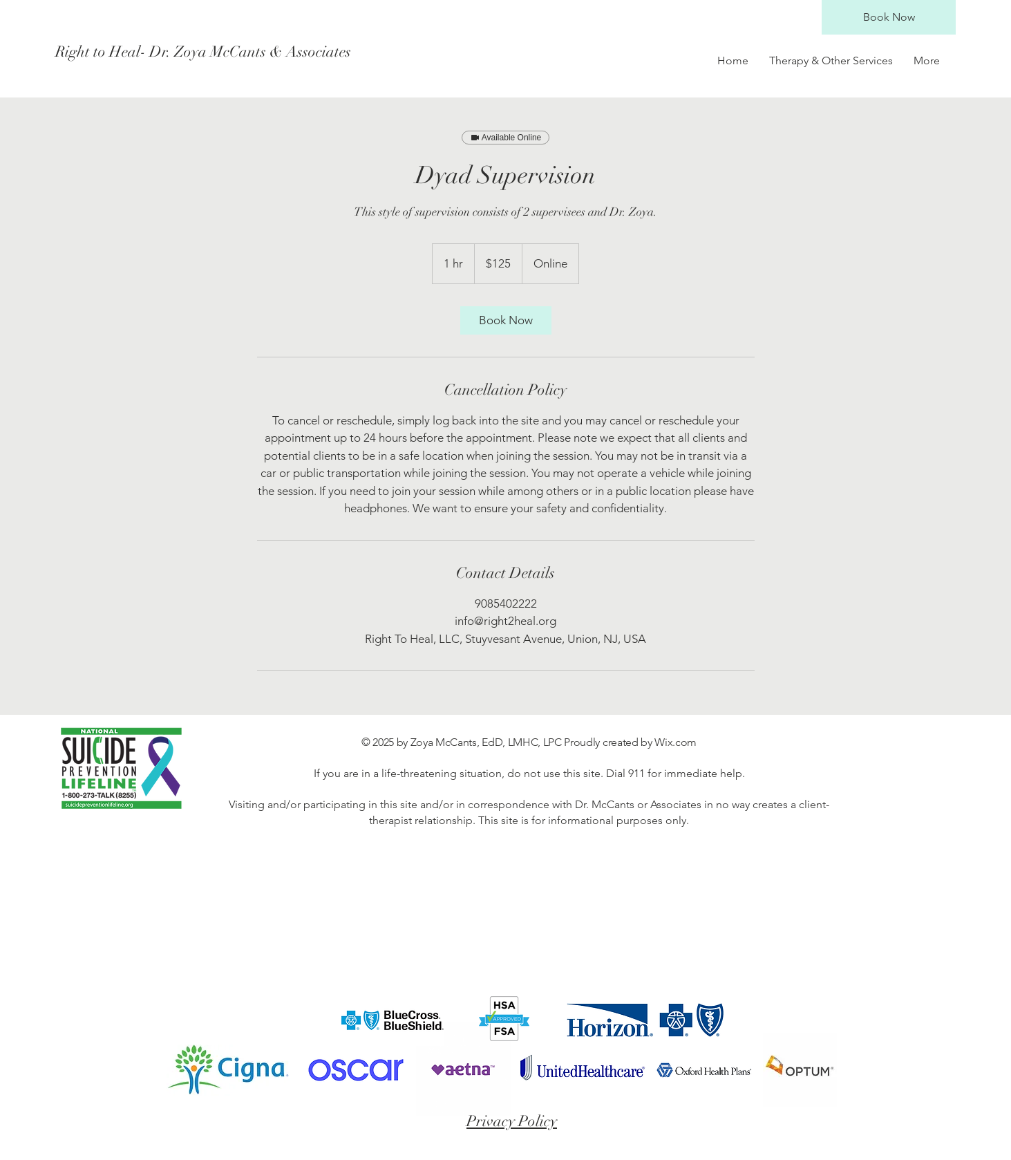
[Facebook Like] (833, 1020)
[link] (505, 320)
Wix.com (675, 742)
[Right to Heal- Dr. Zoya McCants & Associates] (203, 52)
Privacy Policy (511, 1121)
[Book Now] (889, 17)
